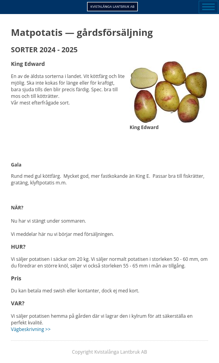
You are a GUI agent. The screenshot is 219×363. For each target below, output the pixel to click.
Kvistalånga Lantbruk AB (112, 6)
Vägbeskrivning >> (30, 329)
